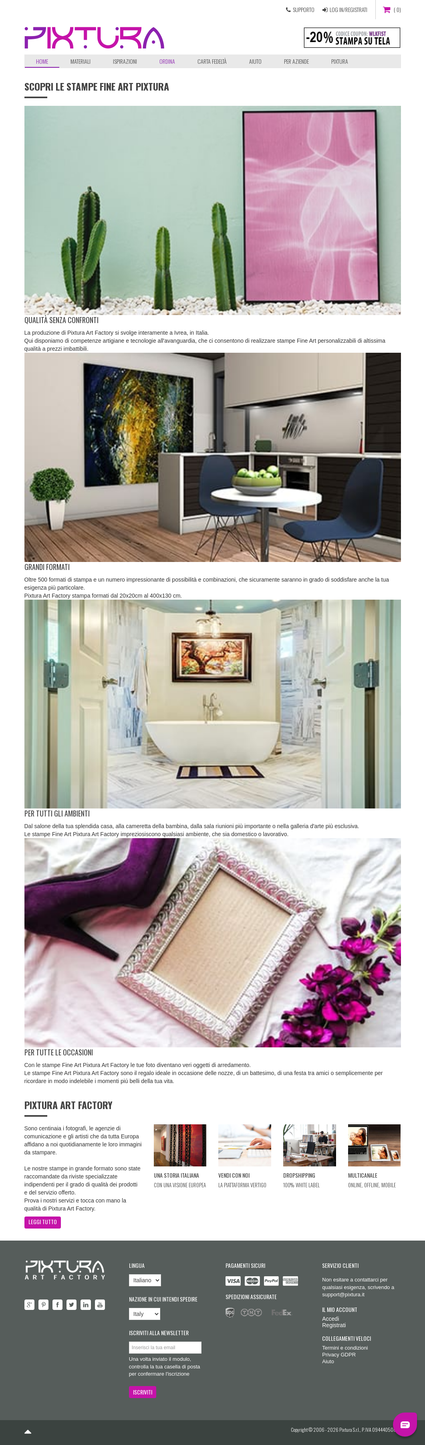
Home (42, 61)
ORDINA (167, 61)
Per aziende (296, 61)
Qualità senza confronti (61, 320)
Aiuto (255, 61)
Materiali (80, 61)
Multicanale (362, 1175)
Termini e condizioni (345, 1348)
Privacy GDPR (339, 1355)
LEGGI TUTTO (42, 1221)
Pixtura (339, 61)
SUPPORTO (303, 9)
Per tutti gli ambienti (57, 813)
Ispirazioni (125, 61)
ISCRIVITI (142, 1392)
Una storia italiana (176, 1175)
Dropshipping (299, 1175)
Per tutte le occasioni (58, 1052)
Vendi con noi (234, 1175)
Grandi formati (47, 567)
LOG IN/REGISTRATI (348, 9)
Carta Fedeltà (212, 61)
